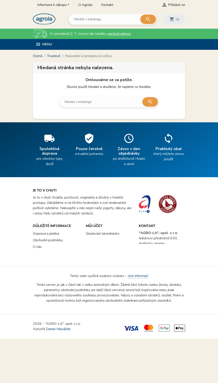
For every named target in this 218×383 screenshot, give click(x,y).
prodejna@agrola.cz (161, 257)
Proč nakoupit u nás (48, 249)
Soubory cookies (45, 262)
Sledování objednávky (102, 229)
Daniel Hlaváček (58, 373)
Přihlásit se (94, 236)
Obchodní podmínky (48, 236)
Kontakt (107, 4)
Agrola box (41, 282)
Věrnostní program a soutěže (55, 276)
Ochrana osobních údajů (51, 256)
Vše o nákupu (43, 269)
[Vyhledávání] (112, 19)
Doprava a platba (46, 229)
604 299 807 (156, 248)
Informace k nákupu (52, 4)
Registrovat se (97, 243)
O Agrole (85, 4)
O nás (37, 243)
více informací (138, 320)
